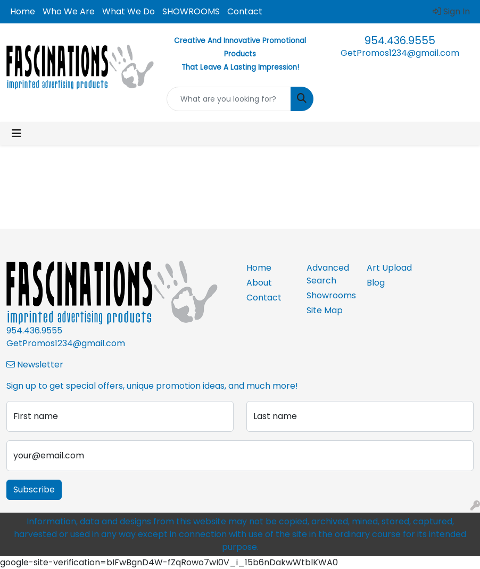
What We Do (128, 11)
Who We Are (69, 11)
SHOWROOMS (191, 11)
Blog (376, 283)
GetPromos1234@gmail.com (400, 53)
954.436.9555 (400, 40)
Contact (244, 11)
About (259, 283)
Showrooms (330, 295)
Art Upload (389, 268)
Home (22, 11)
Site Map (325, 310)
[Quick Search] (229, 99)
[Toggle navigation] (16, 133)
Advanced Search (328, 274)
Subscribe (34, 489)
